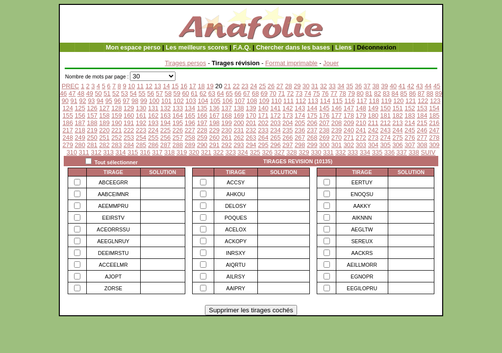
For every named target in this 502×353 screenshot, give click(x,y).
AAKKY (362, 206)
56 (150, 93)
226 (178, 130)
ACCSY (235, 182)
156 (80, 115)
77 (333, 93)
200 (238, 122)
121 (410, 100)
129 (129, 108)
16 (183, 86)
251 (104, 137)
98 (134, 100)
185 (434, 115)
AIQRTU (236, 265)
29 (297, 86)
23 (244, 86)
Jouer (331, 63)
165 (190, 115)
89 (438, 93)
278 (434, 137)
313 (108, 152)
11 (140, 86)
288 (178, 145)
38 (375, 86)
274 (385, 137)
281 (92, 145)
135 (202, 108)
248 (67, 137)
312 (96, 152)
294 (251, 145)
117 (361, 100)
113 (313, 100)
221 (116, 130)
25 (262, 86)
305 (385, 145)
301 (336, 145)
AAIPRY (235, 288)
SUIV (428, 152)
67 (246, 93)
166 (202, 115)
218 (80, 130)
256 (165, 137)
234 (275, 130)
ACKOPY (236, 241)
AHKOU (235, 194)
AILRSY (235, 276)
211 (373, 122)
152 (409, 108)
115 (337, 100)
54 (133, 93)
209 (349, 122)
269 (324, 137)
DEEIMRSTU (113, 253)
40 (393, 86)
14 (166, 86)
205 (300, 122)
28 (288, 86)
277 (422, 137)
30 (305, 86)
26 (271, 86)
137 (226, 108)
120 (398, 100)
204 (287, 122)
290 (202, 145)
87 (421, 93)
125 (80, 108)
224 (153, 130)
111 (288, 100)
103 (190, 100)
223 (141, 130)
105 (215, 100)
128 (116, 108)
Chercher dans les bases (293, 47)
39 (384, 86)
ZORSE (113, 288)
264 (263, 137)
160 (129, 115)
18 (201, 86)
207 (324, 122)
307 (409, 145)
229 (214, 130)
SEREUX (362, 241)
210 (361, 122)
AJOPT (113, 276)
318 (169, 152)
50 (98, 93)
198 (214, 122)
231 (238, 130)
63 (211, 93)
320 (194, 152)
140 (263, 108)
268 (312, 137)
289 (190, 145)
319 (181, 152)
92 (82, 100)
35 (349, 86)
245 (409, 130)
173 (287, 115)
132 (165, 108)
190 (116, 122)
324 (243, 152)
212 (385, 122)
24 (253, 86)
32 (323, 86)
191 (129, 122)
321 (206, 152)
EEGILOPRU (362, 288)
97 (126, 100)
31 (314, 86)
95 (108, 100)
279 (67, 145)
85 (403, 93)
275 (397, 137)
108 (252, 100)
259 (202, 137)
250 (92, 137)
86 (412, 93)
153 (422, 108)
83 (386, 93)
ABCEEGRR (113, 182)
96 (117, 100)
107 (239, 100)
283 (116, 145)
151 (397, 108)
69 (264, 93)
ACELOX (235, 229)
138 (238, 108)
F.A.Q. (242, 47)
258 (190, 137)
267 (300, 137)
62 (203, 93)
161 (141, 115)
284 (129, 145)
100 (154, 100)
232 (251, 130)
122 (423, 100)
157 (92, 115)
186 (67, 122)
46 (63, 93)
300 (324, 145)
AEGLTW (362, 229)
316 (145, 152)
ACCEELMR (113, 265)
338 (414, 152)
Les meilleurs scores (197, 47)
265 (275, 137)
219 (92, 130)
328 (291, 152)
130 (141, 108)
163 (165, 115)
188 (92, 122)
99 (143, 100)
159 (116, 115)
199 (226, 122)
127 (104, 108)
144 (312, 108)
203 (275, 122)
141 (275, 108)
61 (194, 93)
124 (67, 108)
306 (397, 145)
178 (349, 115)
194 (165, 122)
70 (272, 93)
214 (409, 122)
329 (304, 152)
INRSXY (236, 253)
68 (255, 93)
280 (80, 145)
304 (373, 145)
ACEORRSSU (113, 229)
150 (385, 108)
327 (279, 152)
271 (349, 137)
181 (385, 115)
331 (328, 152)
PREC (70, 86)
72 (290, 93)
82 (377, 93)
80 (359, 93)
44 (428, 86)
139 (251, 108)
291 (214, 145)
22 (236, 86)
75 (316, 93)
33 (331, 86)
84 (395, 93)
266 (287, 137)
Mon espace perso (133, 47)
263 (251, 137)
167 (214, 115)
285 (141, 145)
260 (214, 137)
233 (263, 130)
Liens (343, 47)
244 (397, 130)
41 (402, 86)
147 (349, 108)
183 (409, 115)
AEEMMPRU (113, 206)
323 (231, 152)
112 (301, 100)
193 (153, 122)
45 (436, 86)
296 (275, 145)
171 (263, 115)
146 (336, 108)
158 (104, 115)
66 (237, 93)
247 (434, 130)
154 (434, 108)
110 (276, 100)
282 (104, 145)
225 (165, 130)
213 (397, 122)
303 (361, 145)
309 (434, 145)
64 (220, 93)
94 (100, 100)
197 (202, 122)
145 (324, 108)
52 (115, 93)
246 (422, 130)
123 (435, 100)
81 (368, 93)
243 (385, 130)
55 (141, 93)
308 (422, 145)
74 (307, 93)
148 (361, 108)
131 (153, 108)
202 (263, 122)
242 (373, 130)
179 (361, 115)
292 (226, 145)
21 (227, 86)
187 (80, 122)
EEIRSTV (113, 218)
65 (229, 93)
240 (349, 130)
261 (226, 137)
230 (226, 130)
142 (287, 108)
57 (159, 93)
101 (166, 100)
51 (106, 93)
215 (422, 122)
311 (84, 152)
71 (281, 93)
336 (389, 152)
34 (340, 86)
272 (361, 137)
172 (275, 115)
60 (185, 93)
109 (264, 100)
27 (279, 86)
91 (74, 100)
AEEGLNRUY (113, 241)
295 (263, 145)
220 (104, 130)
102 (179, 100)
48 (80, 93)
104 (203, 100)
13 (157, 86)
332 (340, 152)
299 (312, 145)
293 (238, 145)
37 (367, 86)
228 (202, 130)
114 (325, 100)
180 (373, 115)
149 (373, 108)
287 (165, 145)
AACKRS (362, 253)
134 (190, 108)
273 (373, 137)
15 (175, 86)
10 (131, 86)
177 (336, 115)
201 (251, 122)
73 (299, 93)
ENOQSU (362, 194)
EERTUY (362, 182)
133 (178, 108)
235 (287, 130)
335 (377, 152)
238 (324, 130)
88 (430, 93)
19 (209, 86)
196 (190, 122)
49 (89, 93)
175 (312, 115)
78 (342, 93)
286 (153, 145)
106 (227, 100)
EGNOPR (362, 276)
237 (312, 130)
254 (141, 137)
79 (351, 93)
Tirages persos (185, 63)
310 (72, 152)
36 (358, 86)
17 (192, 86)
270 (336, 137)
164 (178, 115)
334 (365, 152)
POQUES (236, 218)
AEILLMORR (362, 265)
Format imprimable (291, 63)
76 (325, 93)
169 (238, 115)
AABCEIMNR (113, 194)
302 (349, 145)
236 (300, 130)
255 (153, 137)
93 (91, 100)
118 (374, 100)
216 (434, 122)
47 (72, 93)
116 (349, 100)
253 (129, 137)
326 (267, 152)
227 (190, 130)
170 (251, 115)
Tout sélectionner (116, 162)
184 (422, 115)
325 (255, 152)
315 (132, 152)
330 (316, 152)
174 (300, 115)
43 (419, 86)
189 (104, 122)
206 (312, 122)
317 (157, 152)
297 (287, 145)
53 (124, 93)
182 (397, 115)
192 (141, 122)
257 (178, 137)
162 (153, 115)
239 (336, 130)
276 (409, 137)
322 (218, 152)
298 (300, 145)
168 (226, 115)
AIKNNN (362, 218)
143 (300, 108)
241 (361, 130)
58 (168, 93)
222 (129, 130)
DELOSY (235, 206)
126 (92, 108)
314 (120, 152)
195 (178, 122)
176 (324, 115)
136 (214, 108)
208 (336, 122)
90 (65, 100)
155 (67, 115)
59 (177, 93)
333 (353, 152)
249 (80, 137)
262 (238, 137)
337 (402, 152)
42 (410, 86)
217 (67, 130)
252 (116, 137)
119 (386, 100)
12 (149, 86)
